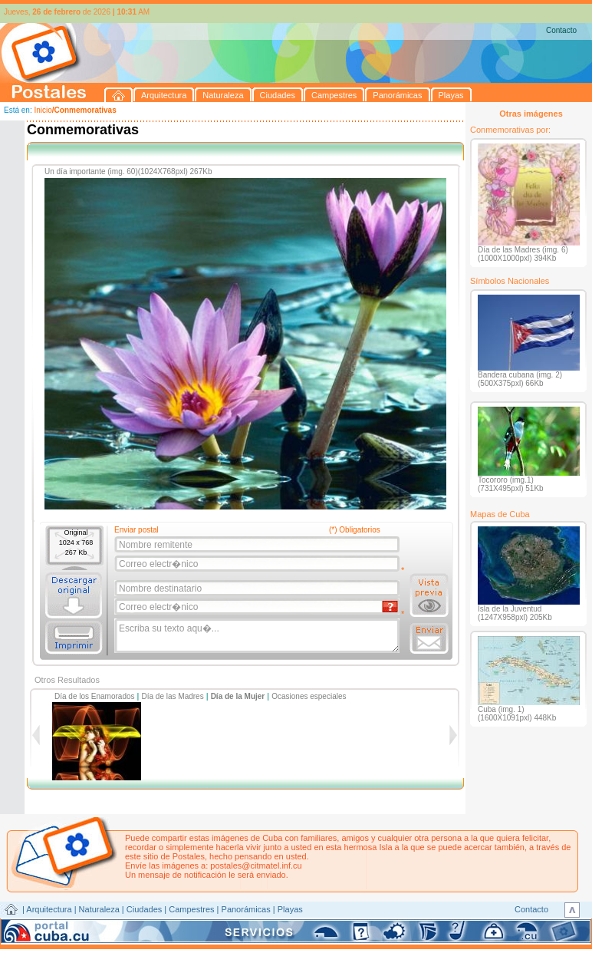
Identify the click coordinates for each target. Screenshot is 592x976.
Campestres (191, 909)
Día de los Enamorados (94, 696)
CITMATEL (362, 926)
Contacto (561, 30)
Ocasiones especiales (308, 696)
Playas (290, 909)
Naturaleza (99, 909)
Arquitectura (48, 909)
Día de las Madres (173, 696)
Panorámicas (246, 909)
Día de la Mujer (238, 696)
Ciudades (144, 909)
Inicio (42, 110)
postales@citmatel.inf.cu (255, 865)
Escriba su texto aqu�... (258, 636)
